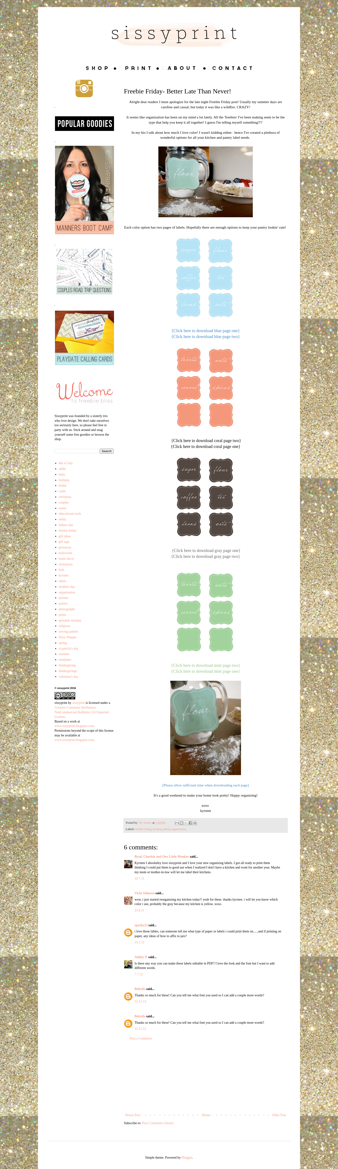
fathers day (66, 525)
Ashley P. (141, 957)
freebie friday (143, 829)
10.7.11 (139, 878)
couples (64, 502)
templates (65, 659)
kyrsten (157, 829)
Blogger (187, 1157)
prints (62, 615)
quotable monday (70, 620)
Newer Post (132, 1115)
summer (64, 654)
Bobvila (140, 989)
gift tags (64, 541)
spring (63, 643)
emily (62, 519)
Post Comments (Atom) (157, 1123)
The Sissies (145, 822)
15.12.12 (140, 1001)
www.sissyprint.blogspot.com (74, 726)
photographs (67, 609)
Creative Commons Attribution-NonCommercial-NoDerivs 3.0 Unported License (82, 712)
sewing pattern (68, 631)
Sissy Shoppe (67, 637)
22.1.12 (139, 942)
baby (62, 474)
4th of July (66, 463)
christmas (65, 497)
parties (63, 603)
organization (178, 829)
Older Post (279, 1115)
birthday (64, 480)
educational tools (70, 513)
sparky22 (141, 925)
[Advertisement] (205, 1076)
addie (62, 469)
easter (63, 508)
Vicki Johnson (145, 893)
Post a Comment (141, 1038)
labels (166, 829)
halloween (65, 553)
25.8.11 (139, 910)
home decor (66, 558)
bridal (63, 485)
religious (64, 626)
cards (62, 491)
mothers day (67, 587)
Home (206, 1115)
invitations (66, 564)
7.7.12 (139, 974)
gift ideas (65, 536)
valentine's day (68, 676)
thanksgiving (67, 665)
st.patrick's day (68, 648)
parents (63, 598)
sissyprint (61, 703)
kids (61, 570)
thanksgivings (68, 671)
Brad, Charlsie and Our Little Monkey (162, 856)
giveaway (65, 547)
